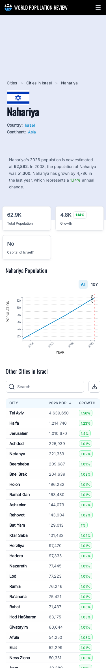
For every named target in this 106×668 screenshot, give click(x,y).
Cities (12, 82)
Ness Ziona (19, 657)
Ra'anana (18, 596)
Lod (12, 576)
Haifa (14, 423)
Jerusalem (18, 433)
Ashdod (16, 443)
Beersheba (19, 463)
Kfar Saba (18, 535)
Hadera (16, 555)
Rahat (14, 606)
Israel (30, 125)
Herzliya (16, 545)
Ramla (15, 586)
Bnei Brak (18, 474)
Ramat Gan (19, 494)
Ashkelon (17, 504)
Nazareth (18, 565)
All (83, 284)
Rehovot (17, 514)
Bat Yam (17, 525)
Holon (14, 484)
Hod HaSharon (22, 616)
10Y (94, 284)
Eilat (13, 647)
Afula (14, 637)
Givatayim (18, 627)
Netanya (17, 453)
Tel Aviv (16, 412)
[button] (98, 7)
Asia (32, 131)
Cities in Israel (39, 82)
